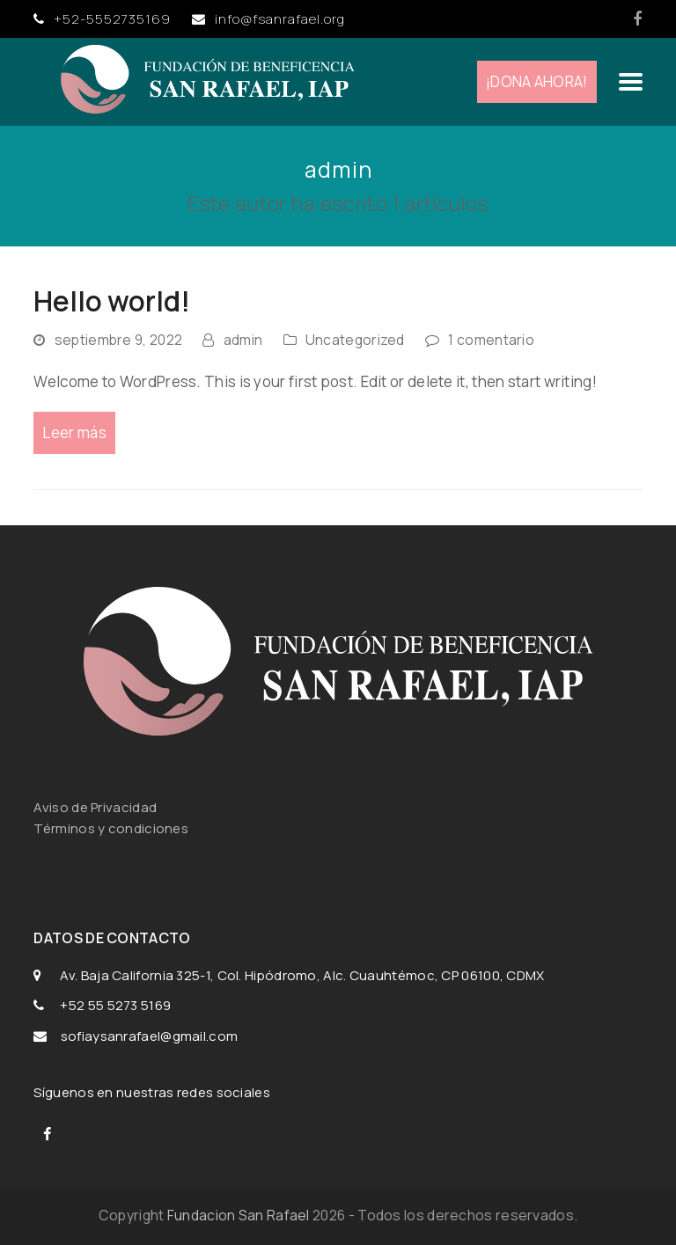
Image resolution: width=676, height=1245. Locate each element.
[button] (631, 82)
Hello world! (111, 300)
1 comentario (491, 339)
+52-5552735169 (112, 19)
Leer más (74, 432)
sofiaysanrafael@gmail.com (150, 1036)
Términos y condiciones (110, 828)
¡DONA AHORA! (537, 81)
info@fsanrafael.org (280, 19)
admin (243, 339)
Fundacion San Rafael (238, 1215)
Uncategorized (355, 339)
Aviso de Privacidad (96, 807)
